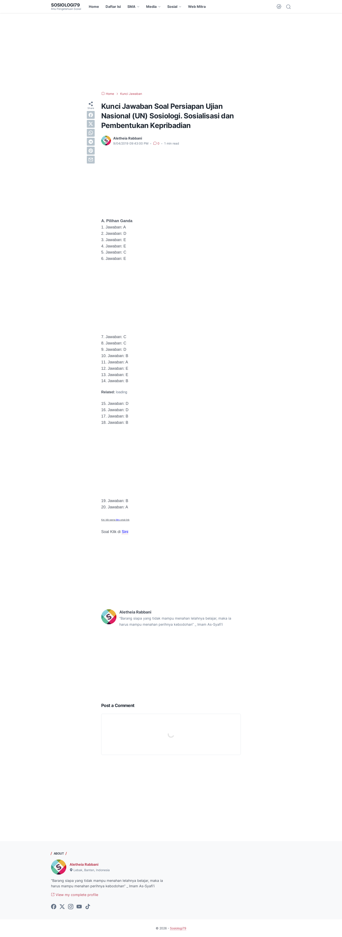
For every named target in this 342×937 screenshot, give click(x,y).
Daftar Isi (113, 6)
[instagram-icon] (70, 907)
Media (151, 6)
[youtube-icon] (79, 907)
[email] (91, 160)
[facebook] (91, 115)
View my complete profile (74, 895)
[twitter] (91, 124)
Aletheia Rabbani (84, 864)
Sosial (172, 6)
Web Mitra (197, 6)
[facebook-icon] (53, 907)
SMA (131, 6)
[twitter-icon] (62, 907)
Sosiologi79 (65, 5)
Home (94, 6)
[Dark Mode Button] (279, 6)
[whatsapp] (91, 133)
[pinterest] (91, 151)
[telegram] (91, 142)
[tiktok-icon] (87, 907)
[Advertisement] (171, 52)
